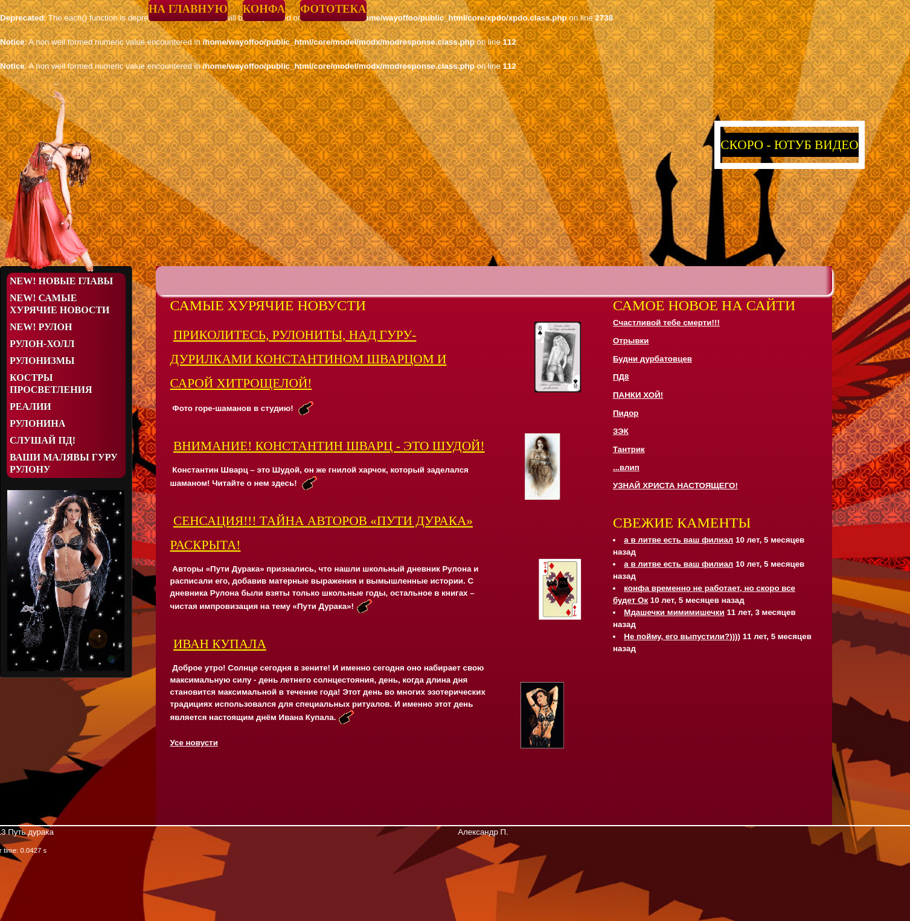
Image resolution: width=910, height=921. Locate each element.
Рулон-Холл (42, 344)
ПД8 (621, 376)
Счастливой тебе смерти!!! (666, 322)
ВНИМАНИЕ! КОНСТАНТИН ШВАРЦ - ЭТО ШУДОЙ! (329, 446)
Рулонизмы (42, 360)
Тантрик (629, 449)
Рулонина (37, 423)
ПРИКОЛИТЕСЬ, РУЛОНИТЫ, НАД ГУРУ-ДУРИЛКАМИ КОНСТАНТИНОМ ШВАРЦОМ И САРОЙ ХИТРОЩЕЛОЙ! (308, 359)
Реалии (30, 406)
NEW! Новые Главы (61, 281)
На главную (188, 8)
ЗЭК (621, 431)
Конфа (264, 8)
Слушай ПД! (42, 440)
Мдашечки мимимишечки (674, 612)
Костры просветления (51, 383)
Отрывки (631, 340)
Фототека (333, 8)
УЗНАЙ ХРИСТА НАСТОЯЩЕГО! (675, 485)
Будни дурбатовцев (652, 358)
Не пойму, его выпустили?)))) (682, 636)
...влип (626, 467)
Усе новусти (194, 742)
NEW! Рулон (41, 327)
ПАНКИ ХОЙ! (638, 395)
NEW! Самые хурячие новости (60, 304)
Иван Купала (219, 644)
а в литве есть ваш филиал (678, 539)
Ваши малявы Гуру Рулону (64, 463)
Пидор (626, 413)
